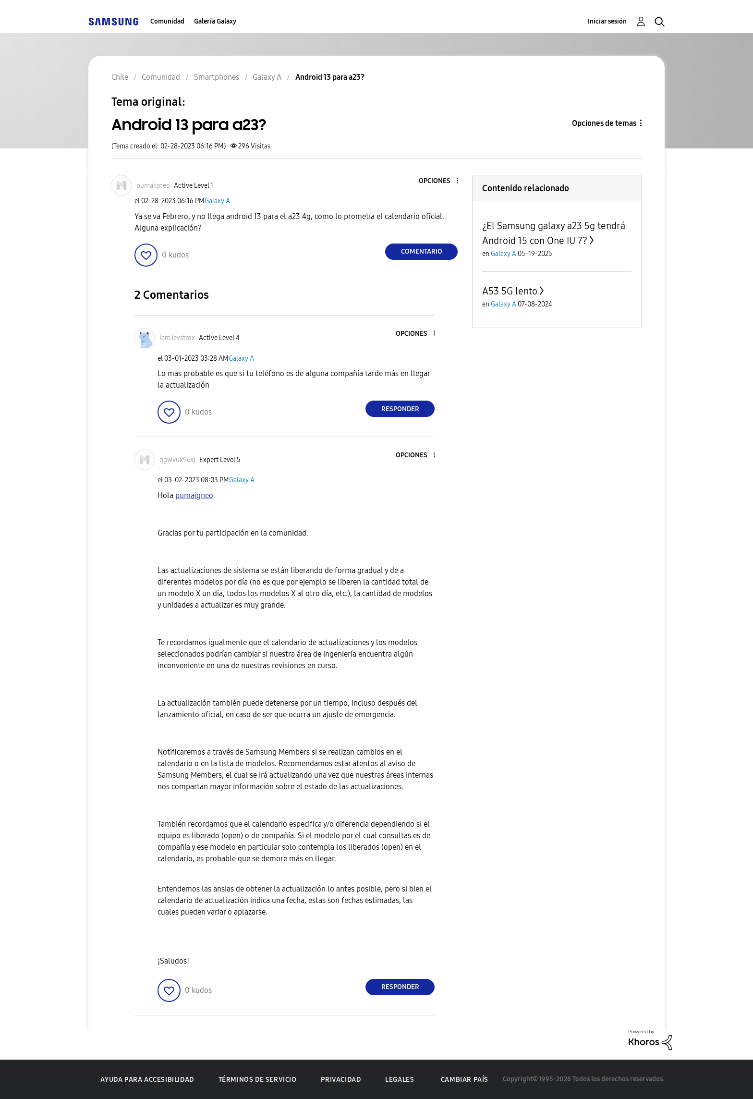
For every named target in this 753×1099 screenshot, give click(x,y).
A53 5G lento (509, 291)
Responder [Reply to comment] (400, 409)
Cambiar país (464, 1079)
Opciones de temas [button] (604, 123)
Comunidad (167, 21)
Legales (399, 1079)
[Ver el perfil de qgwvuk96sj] (177, 460)
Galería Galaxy (215, 21)
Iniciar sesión (607, 21)
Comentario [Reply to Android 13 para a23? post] (421, 251)
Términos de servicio (258, 1079)
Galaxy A (217, 201)
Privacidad (341, 1079)
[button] (441, 181)
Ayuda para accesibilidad (147, 1079)
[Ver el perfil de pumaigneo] (153, 186)
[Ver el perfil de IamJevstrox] (177, 338)
